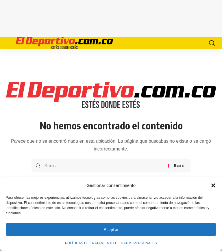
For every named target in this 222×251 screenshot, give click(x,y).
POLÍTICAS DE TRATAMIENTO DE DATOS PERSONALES (111, 243)
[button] (213, 185)
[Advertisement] (117, 17)
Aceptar (111, 229)
